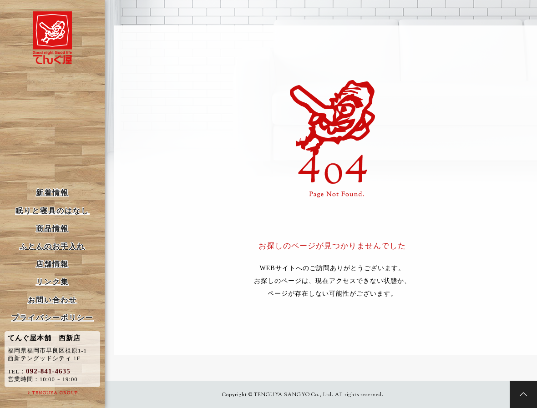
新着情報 (52, 192)
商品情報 (52, 228)
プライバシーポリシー (52, 318)
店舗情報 (52, 264)
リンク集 (52, 282)
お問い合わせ (52, 300)
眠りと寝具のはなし (52, 211)
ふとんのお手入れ (52, 246)
